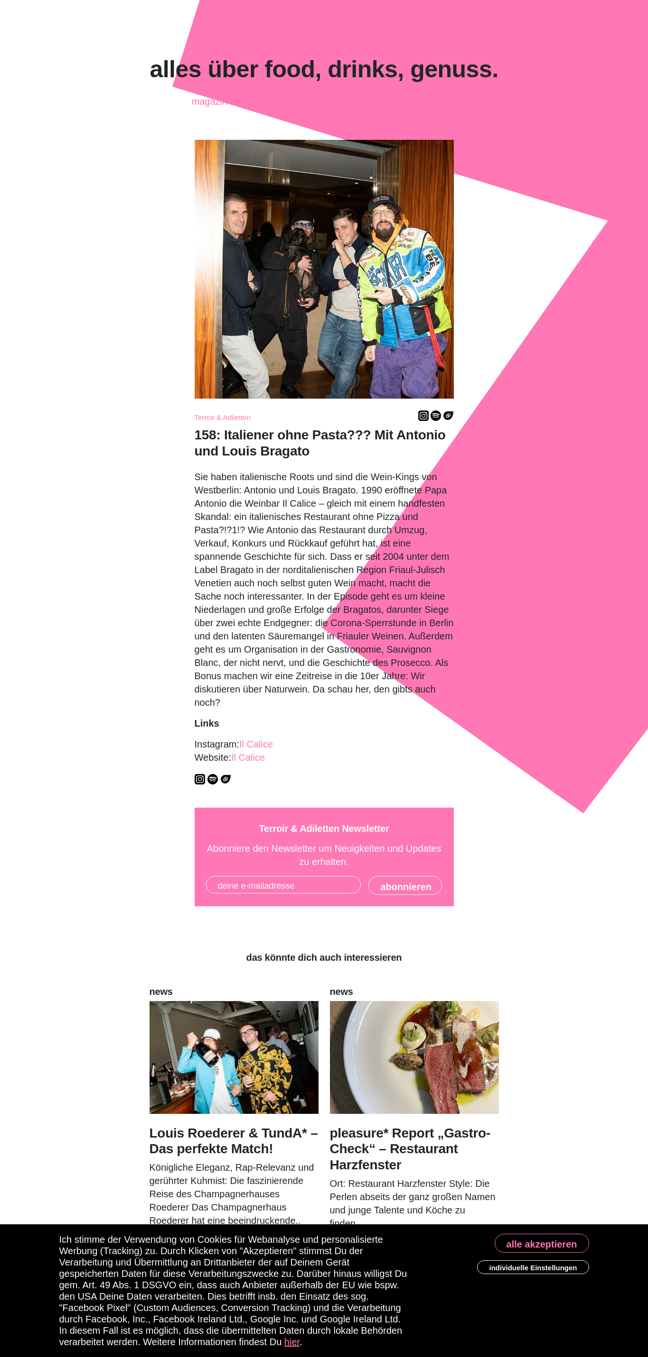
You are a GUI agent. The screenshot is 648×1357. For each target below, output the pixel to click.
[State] (405, 885)
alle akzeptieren (542, 1244)
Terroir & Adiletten (223, 417)
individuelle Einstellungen (533, 1268)
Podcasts (264, 97)
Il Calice (256, 744)
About (395, 102)
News (312, 102)
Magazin (209, 98)
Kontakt (441, 99)
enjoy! (353, 101)
